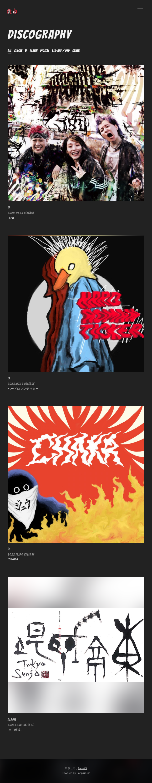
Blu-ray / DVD (60, 50)
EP (26, 50)
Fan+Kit (82, 768)
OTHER (76, 50)
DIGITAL (44, 50)
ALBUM (33, 50)
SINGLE (18, 50)
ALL (9, 50)
